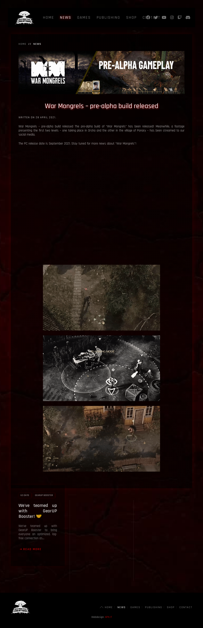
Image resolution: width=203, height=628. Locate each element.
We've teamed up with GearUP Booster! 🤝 (38, 484)
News (65, 17)
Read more (32, 523)
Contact (185, 607)
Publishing (108, 17)
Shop (131, 17)
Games (84, 17)
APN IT (108, 617)
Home (48, 17)
